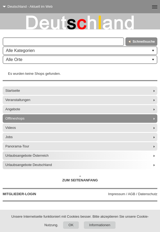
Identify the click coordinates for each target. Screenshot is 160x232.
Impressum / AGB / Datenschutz (132, 194)
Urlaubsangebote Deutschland (28, 165)
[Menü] (146, 6)
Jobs (9, 137)
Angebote (12, 109)
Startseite (12, 91)
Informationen (99, 225)
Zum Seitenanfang (80, 178)
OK (70, 225)
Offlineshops (14, 118)
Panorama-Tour (17, 146)
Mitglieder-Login (19, 194)
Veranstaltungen (17, 100)
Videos (10, 128)
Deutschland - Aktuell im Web (30, 6)
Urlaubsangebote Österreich (27, 155)
